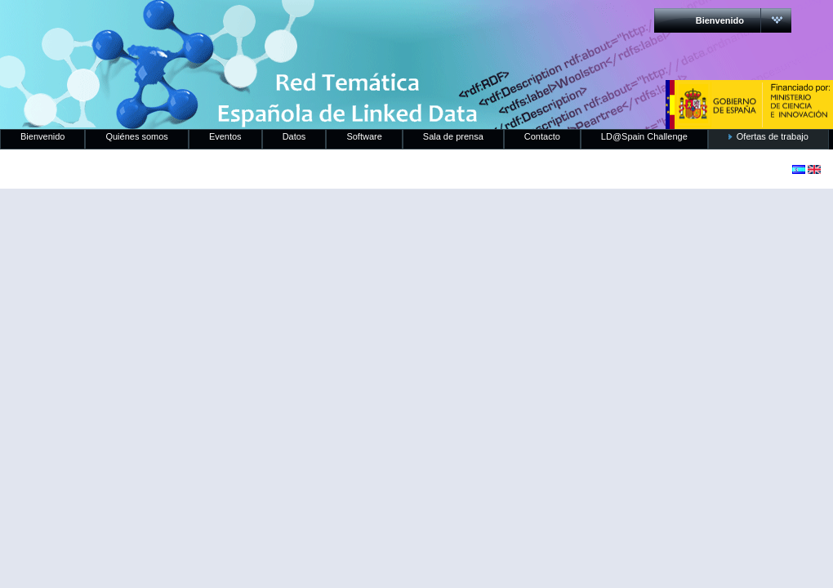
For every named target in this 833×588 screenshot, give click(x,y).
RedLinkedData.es (171, 24)
